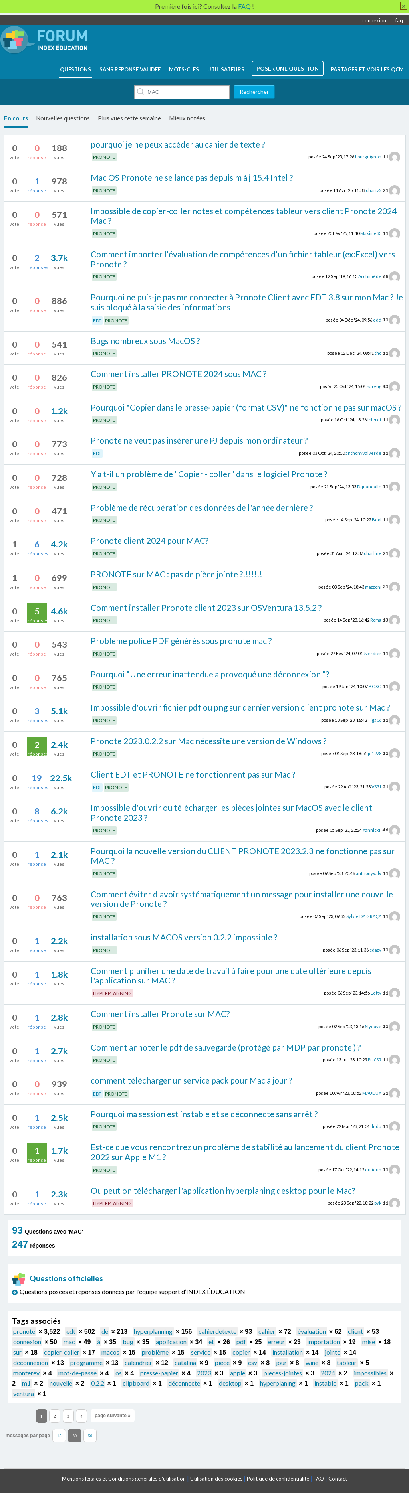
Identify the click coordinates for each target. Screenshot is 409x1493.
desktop (230, 1383)
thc (378, 352)
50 (90, 1435)
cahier (266, 1331)
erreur (276, 1341)
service (200, 1352)
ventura (23, 1393)
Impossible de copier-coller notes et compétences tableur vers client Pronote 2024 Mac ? (244, 216)
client (355, 1331)
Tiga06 (374, 720)
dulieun (373, 1169)
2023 (204, 1372)
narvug (374, 386)
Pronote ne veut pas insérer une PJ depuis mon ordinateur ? (199, 440)
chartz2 (373, 190)
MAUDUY (371, 1093)
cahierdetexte (217, 1331)
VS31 (376, 786)
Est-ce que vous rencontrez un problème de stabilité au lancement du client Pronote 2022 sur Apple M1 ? (245, 1152)
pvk (377, 1202)
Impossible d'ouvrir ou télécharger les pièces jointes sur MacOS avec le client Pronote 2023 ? (231, 812)
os (118, 1372)
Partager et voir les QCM (367, 69)
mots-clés (184, 69)
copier (241, 1352)
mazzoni (373, 586)
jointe (332, 1352)
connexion (374, 20)
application (171, 1341)
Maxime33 (370, 233)
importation (323, 1341)
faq (399, 20)
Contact (337, 1478)
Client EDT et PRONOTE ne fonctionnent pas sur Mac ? (193, 774)
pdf (241, 1341)
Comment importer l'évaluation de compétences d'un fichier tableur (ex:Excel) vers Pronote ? (243, 259)
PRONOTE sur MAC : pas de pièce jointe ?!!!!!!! (176, 574)
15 (59, 1435)
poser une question (287, 68)
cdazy (375, 949)
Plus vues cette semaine (129, 118)
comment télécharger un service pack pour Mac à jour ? (191, 1080)
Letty (376, 992)
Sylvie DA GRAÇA (363, 916)
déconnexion (30, 1362)
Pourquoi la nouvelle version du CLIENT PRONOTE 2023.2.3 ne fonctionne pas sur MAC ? (243, 856)
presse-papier (159, 1372)
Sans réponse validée (130, 69)
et (211, 1341)
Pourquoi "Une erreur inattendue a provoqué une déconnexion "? (210, 674)
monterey (26, 1372)
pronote (24, 1331)
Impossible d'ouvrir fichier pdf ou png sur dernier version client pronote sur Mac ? (240, 707)
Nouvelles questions (63, 118)
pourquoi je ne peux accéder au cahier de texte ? (178, 144)
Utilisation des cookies (216, 1478)
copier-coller (61, 1352)
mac (69, 1341)
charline (372, 553)
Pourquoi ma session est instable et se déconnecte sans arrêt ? (204, 1114)
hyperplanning (153, 1331)
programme (86, 1362)
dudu (375, 1126)
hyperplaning (278, 1383)
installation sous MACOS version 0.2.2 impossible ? (184, 937)
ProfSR (374, 1059)
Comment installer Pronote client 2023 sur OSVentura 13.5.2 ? (206, 607)
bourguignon (368, 156)
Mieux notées (187, 118)
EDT (97, 321)
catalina (185, 1362)
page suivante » (113, 1415)
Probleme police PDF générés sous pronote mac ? (181, 641)
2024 (328, 1372)
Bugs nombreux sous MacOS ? (145, 341)
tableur (347, 1362)
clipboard (136, 1383)
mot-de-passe (77, 1372)
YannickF (372, 829)
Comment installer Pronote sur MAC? (160, 1014)
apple (237, 1372)
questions (75, 69)
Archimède (369, 276)
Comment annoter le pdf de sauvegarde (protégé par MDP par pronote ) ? (226, 1047)
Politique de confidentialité (278, 1478)
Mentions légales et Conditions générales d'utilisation (124, 1478)
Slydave (373, 1026)
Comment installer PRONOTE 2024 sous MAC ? (178, 374)
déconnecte (184, 1383)
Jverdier (372, 653)
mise (368, 1341)
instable (325, 1383)
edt (70, 1331)
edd (377, 319)
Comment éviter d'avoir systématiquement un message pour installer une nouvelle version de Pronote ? (242, 899)
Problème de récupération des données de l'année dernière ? (202, 507)
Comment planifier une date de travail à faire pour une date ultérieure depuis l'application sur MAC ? (231, 975)
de (104, 1331)
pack (362, 1383)
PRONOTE (104, 157)
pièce (222, 1362)
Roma (375, 619)
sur (17, 1352)
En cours (16, 118)
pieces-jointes (283, 1372)
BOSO (375, 686)
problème (155, 1352)
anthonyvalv (368, 873)
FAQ (319, 1478)
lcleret (374, 419)
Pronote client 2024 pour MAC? (149, 540)
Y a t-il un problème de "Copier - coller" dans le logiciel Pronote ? (209, 474)
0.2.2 (97, 1383)
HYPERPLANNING (112, 993)
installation (287, 1352)
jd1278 (374, 753)
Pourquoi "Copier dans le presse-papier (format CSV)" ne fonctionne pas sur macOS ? (246, 407)
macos (110, 1352)
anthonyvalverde (363, 453)
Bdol (376, 519)
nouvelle (61, 1383)
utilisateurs (225, 69)
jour (281, 1362)
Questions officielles (57, 1278)
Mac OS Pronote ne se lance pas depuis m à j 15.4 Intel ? (192, 177)
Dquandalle (369, 486)
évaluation (312, 1331)
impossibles (370, 1372)
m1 (26, 1383)
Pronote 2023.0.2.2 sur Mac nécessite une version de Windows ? (208, 741)
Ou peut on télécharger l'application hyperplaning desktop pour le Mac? (223, 1190)
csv (252, 1362)
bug (128, 1341)
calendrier (138, 1362)
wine (312, 1362)
